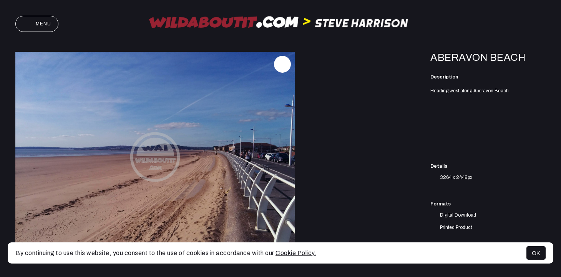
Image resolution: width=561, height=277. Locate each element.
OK (536, 253)
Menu (37, 23)
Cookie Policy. (296, 253)
